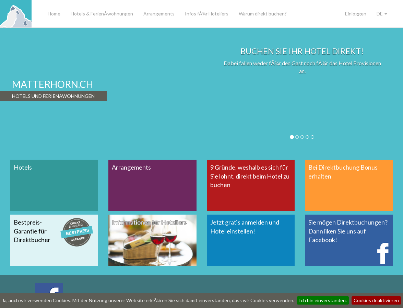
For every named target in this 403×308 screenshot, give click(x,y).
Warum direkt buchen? (263, 13)
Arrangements (159, 13)
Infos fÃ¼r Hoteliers (206, 13)
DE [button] (382, 13)
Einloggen (355, 13)
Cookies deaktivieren (376, 300)
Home (54, 13)
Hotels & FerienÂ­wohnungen (102, 13)
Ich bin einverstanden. (323, 300)
